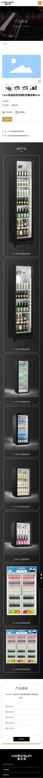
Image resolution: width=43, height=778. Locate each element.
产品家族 (6, 770)
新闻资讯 (6, 775)
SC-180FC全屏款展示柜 (21, 349)
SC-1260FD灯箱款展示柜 (21, 669)
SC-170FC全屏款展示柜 (21, 402)
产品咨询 (9, 112)
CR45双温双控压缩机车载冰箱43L (18, 136)
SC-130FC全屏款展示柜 (21, 454)
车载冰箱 (14, 105)
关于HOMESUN (8, 764)
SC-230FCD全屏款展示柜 (21, 254)
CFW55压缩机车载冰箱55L (16, 131)
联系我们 (22, 112)
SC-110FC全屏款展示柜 (21, 507)
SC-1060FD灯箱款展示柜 (21, 623)
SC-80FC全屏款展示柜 (21, 559)
